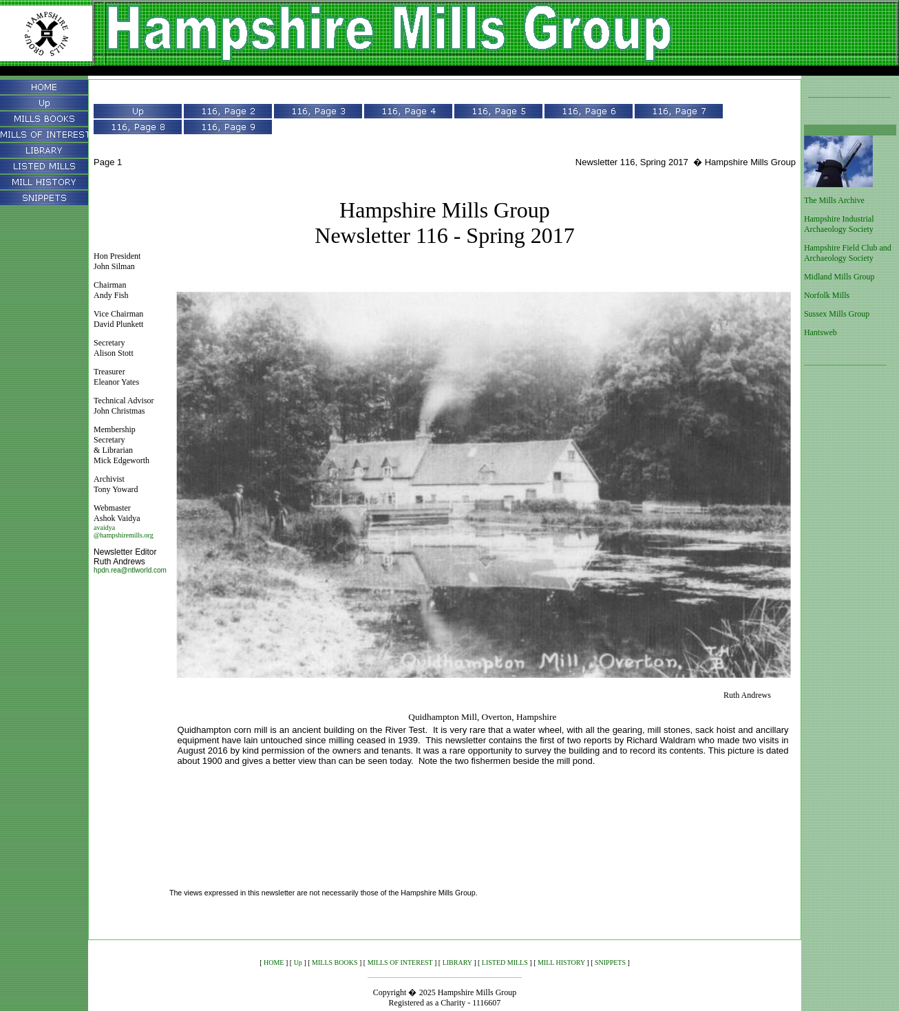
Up (298, 962)
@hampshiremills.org (124, 535)
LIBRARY (457, 962)
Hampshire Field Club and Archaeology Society (847, 253)
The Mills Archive (834, 200)
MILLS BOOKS (334, 962)
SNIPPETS (610, 962)
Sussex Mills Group (836, 314)
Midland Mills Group (839, 276)
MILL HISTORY (561, 962)
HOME (274, 962)
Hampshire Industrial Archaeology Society (839, 224)
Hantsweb (820, 332)
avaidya (104, 527)
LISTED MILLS (505, 962)
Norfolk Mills (826, 295)
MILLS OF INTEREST (400, 962)
